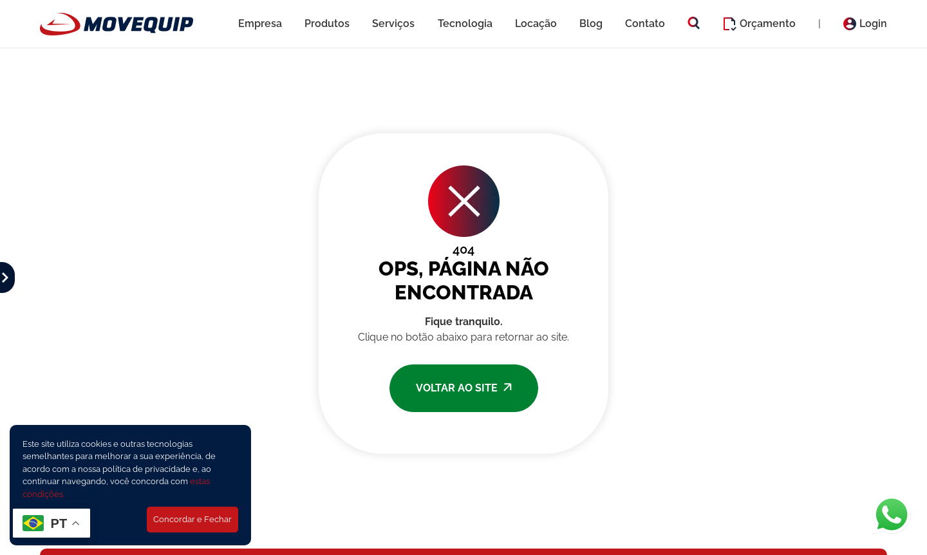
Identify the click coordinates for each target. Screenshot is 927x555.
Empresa (260, 23)
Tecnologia (465, 23)
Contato (645, 23)
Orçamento (760, 24)
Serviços (393, 23)
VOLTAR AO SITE (464, 388)
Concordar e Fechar (192, 519)
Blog (591, 23)
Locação (536, 23)
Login (865, 23)
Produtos (327, 23)
